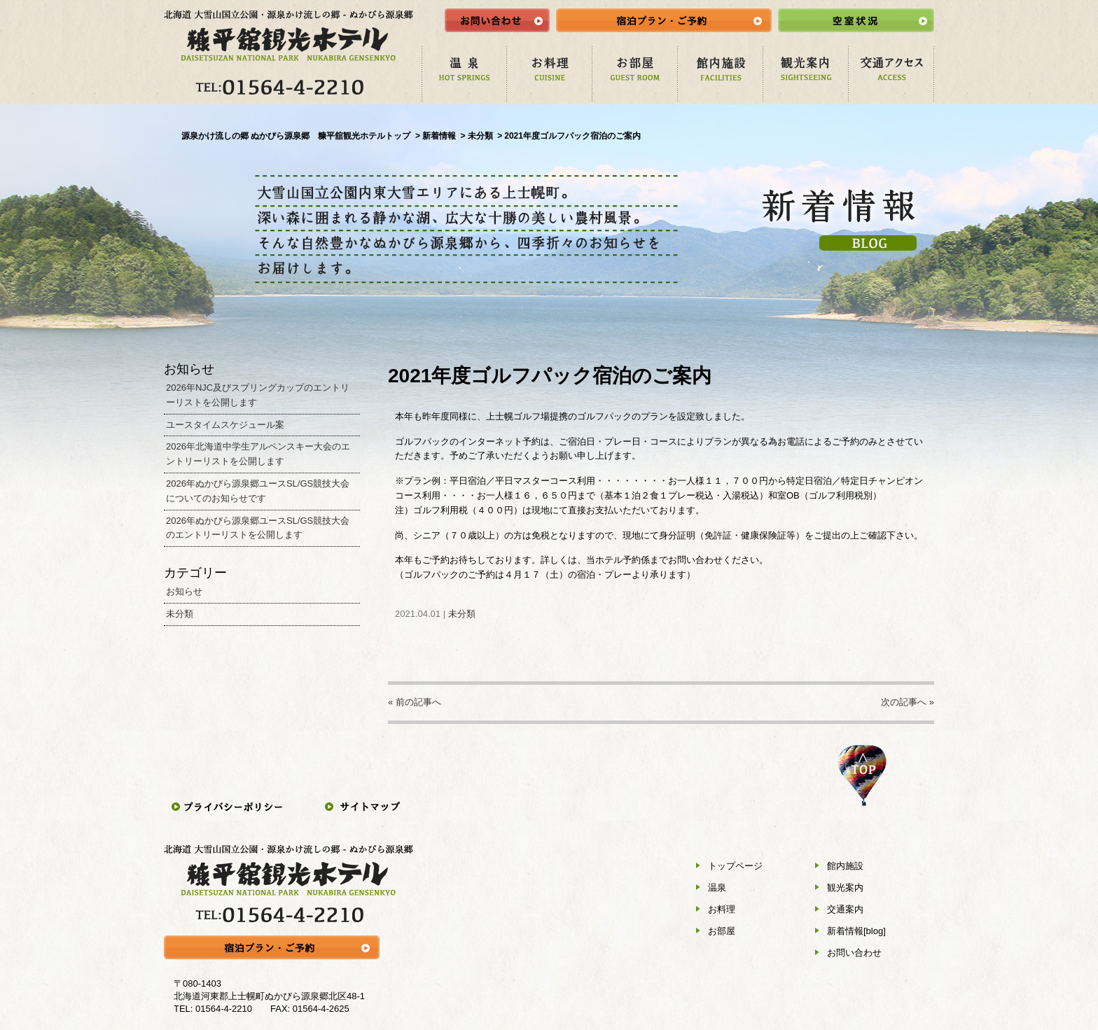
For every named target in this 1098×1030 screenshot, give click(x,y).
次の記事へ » (907, 702)
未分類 (461, 613)
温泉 (717, 887)
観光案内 (845, 887)
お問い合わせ (854, 952)
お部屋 (721, 931)
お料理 (721, 909)
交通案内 (845, 909)
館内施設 (845, 866)
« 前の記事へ (414, 702)
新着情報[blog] (856, 931)
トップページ (735, 866)
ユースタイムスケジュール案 (225, 424)
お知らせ (184, 591)
